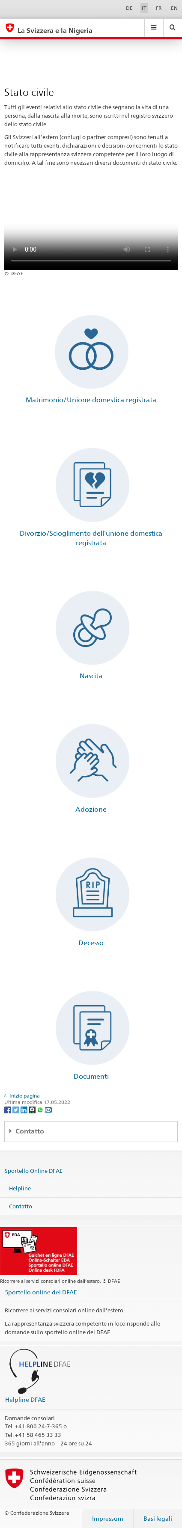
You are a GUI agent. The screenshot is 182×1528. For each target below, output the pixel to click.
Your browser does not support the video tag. (91, 226)
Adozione (91, 809)
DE (129, 8)
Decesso (91, 943)
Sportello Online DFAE (34, 1170)
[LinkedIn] (25, 1109)
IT (144, 8)
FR (159, 8)
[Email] (48, 1109)
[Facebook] (8, 1109)
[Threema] (33, 1109)
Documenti (91, 1076)
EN (174, 8)
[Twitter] (16, 1109)
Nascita (91, 676)
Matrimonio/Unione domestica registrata (91, 400)
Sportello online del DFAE (41, 1292)
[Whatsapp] (41, 1109)
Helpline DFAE (25, 1399)
